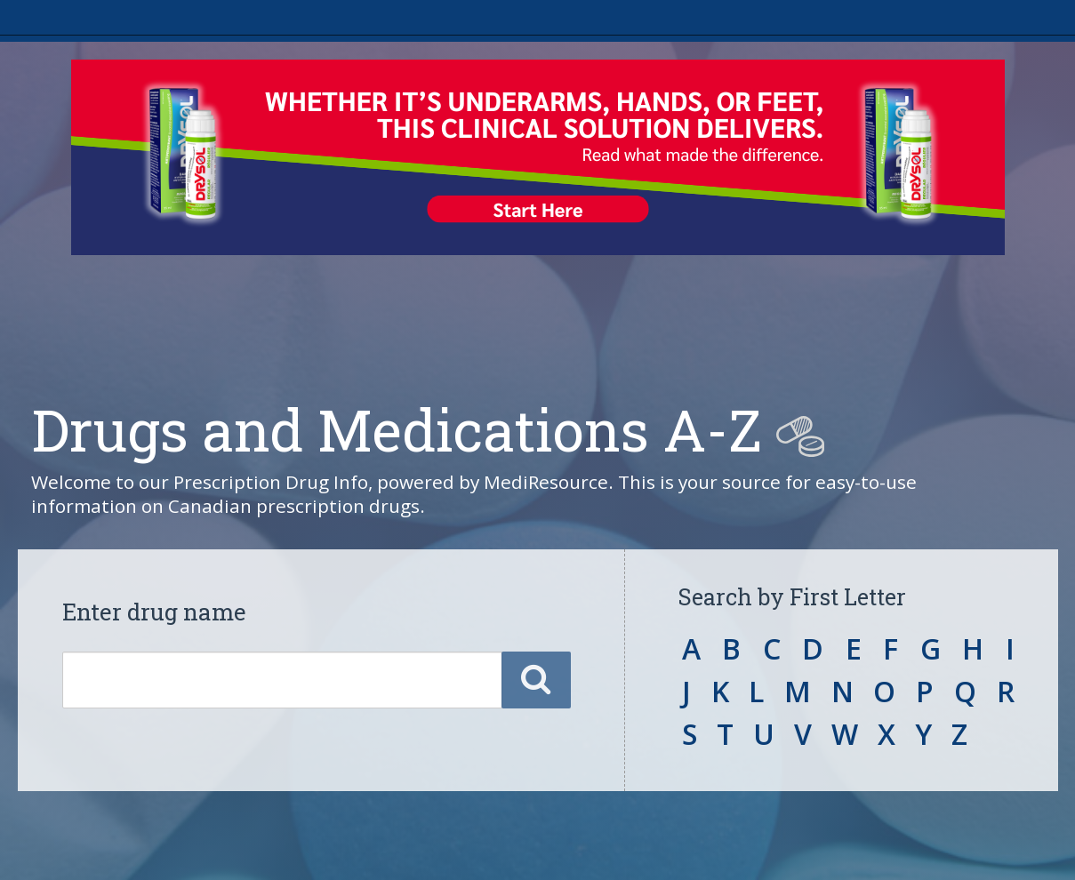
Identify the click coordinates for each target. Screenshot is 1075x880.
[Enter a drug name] (282, 680)
